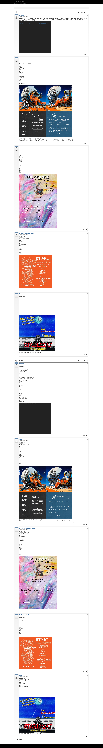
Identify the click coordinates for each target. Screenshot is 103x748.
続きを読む (84, 54)
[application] (35, 37)
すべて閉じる (80, 12)
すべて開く (86, 12)
